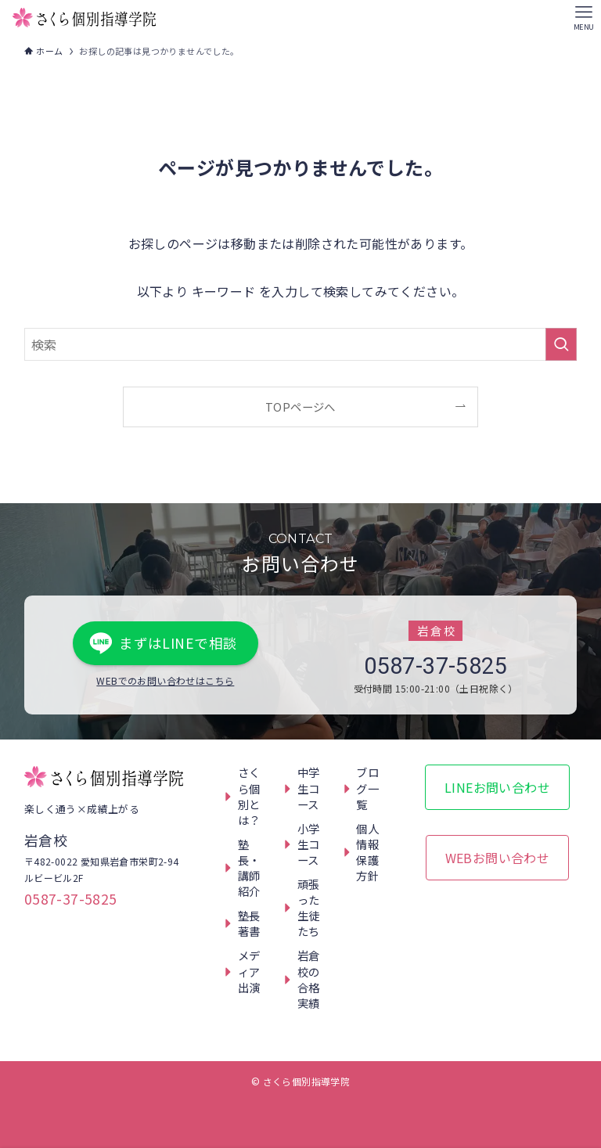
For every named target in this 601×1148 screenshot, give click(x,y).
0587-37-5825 (435, 666)
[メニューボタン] (583, 17)
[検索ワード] (301, 344)
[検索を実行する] (561, 344)
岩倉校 (45, 840)
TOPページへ (300, 406)
